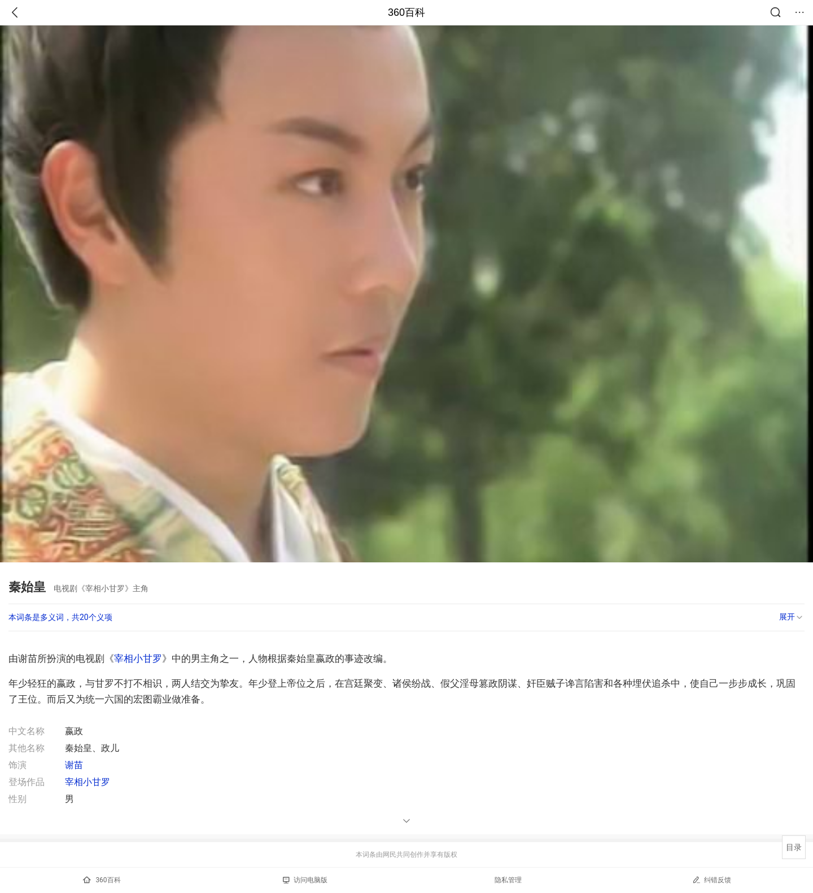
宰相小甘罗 (138, 658)
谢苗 (74, 765)
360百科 (406, 12)
